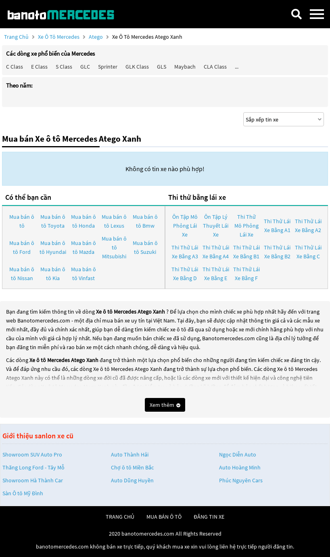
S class (64, 66)
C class (14, 66)
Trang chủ (16, 36)
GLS (161, 66)
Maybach (185, 66)
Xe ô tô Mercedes (58, 36)
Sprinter (107, 66)
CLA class (215, 66)
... (236, 66)
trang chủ (120, 516)
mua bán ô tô (164, 516)
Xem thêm (165, 404)
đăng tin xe (209, 516)
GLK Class (137, 66)
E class (39, 66)
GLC (85, 66)
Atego (96, 36)
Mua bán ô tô (21, 221)
